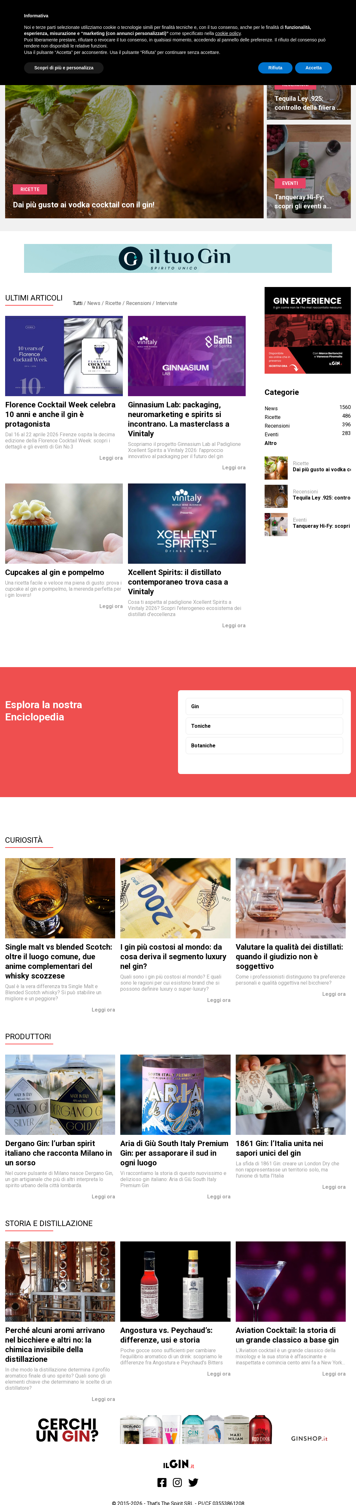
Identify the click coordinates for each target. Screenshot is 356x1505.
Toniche (201, 726)
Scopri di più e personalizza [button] (63, 67)
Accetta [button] (313, 67)
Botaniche (203, 746)
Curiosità (24, 840)
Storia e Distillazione (49, 1223)
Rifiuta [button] (275, 67)
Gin (195, 706)
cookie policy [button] (228, 33)
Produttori (28, 1036)
